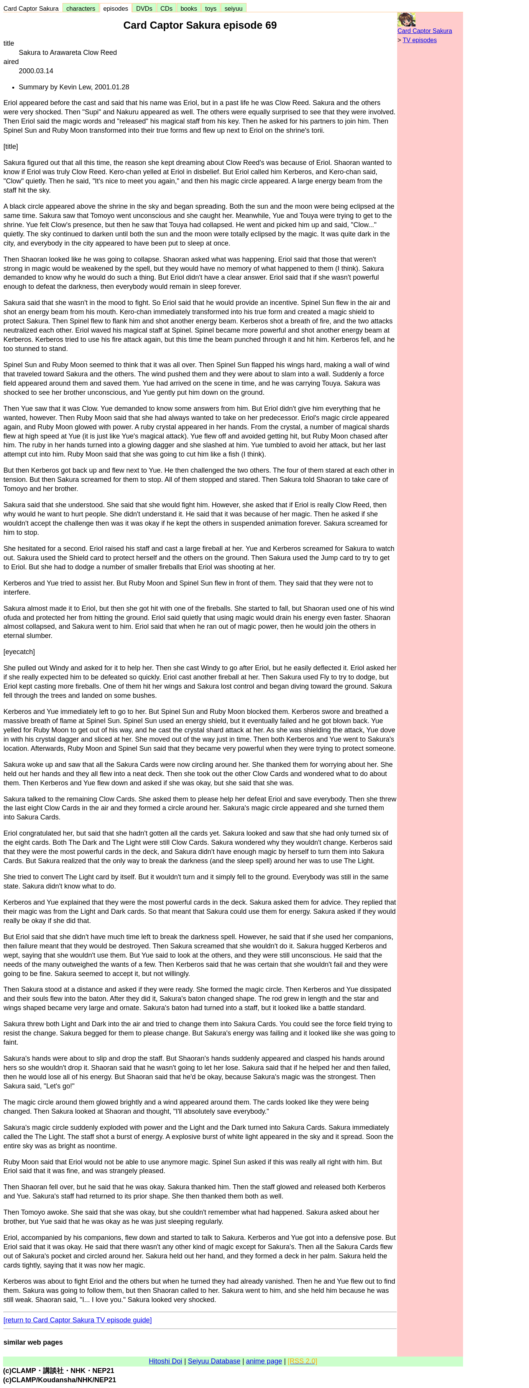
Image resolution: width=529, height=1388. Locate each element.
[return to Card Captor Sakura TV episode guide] (77, 1320)
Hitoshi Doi (165, 1361)
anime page (264, 1361)
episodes (116, 8)
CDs (166, 8)
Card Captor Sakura (32, 8)
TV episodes (420, 40)
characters (81, 8)
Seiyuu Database (214, 1361)
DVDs (144, 8)
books (188, 8)
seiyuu (233, 8)
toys (211, 8)
